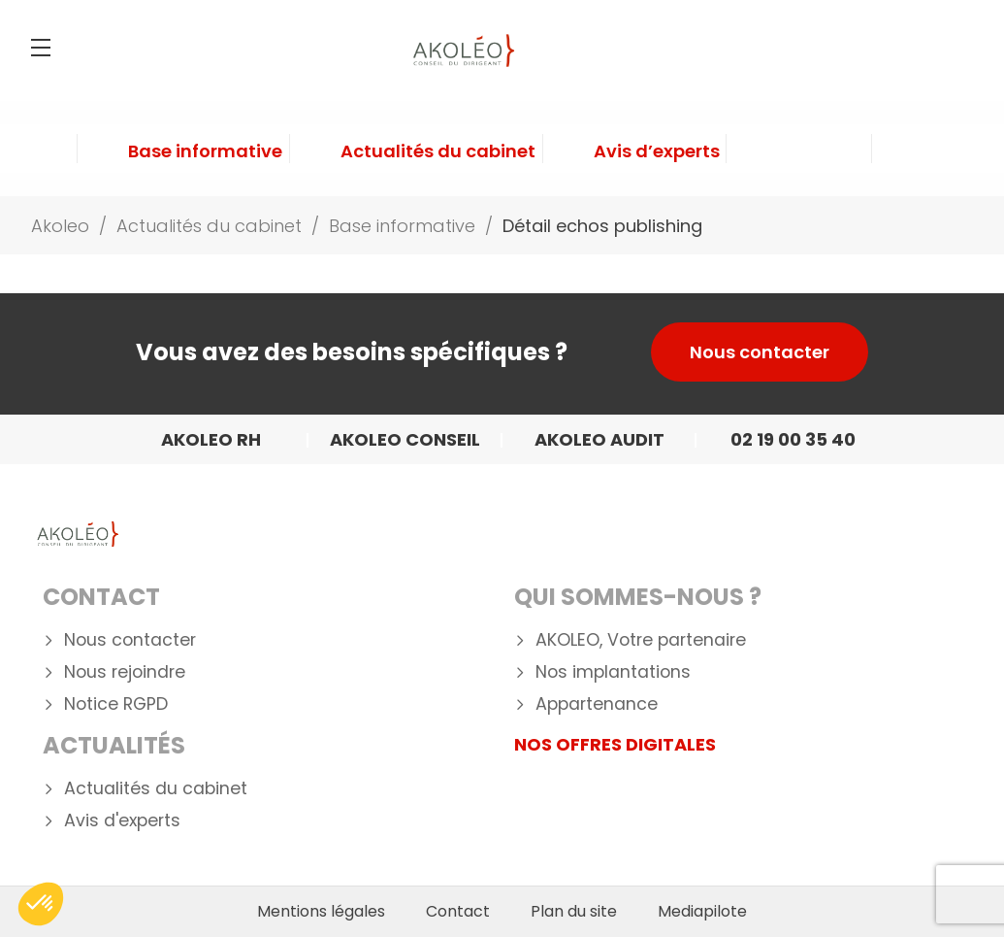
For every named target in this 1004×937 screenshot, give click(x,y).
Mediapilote (702, 911)
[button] (40, 904)
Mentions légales (321, 911)
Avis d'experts (122, 821)
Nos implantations (613, 672)
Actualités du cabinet (155, 789)
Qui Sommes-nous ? (637, 597)
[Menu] (40, 47)
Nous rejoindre (124, 672)
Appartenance (596, 704)
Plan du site (574, 911)
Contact (101, 597)
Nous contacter (759, 352)
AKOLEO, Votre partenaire (640, 640)
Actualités (114, 745)
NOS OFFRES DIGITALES (615, 744)
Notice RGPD (116, 704)
